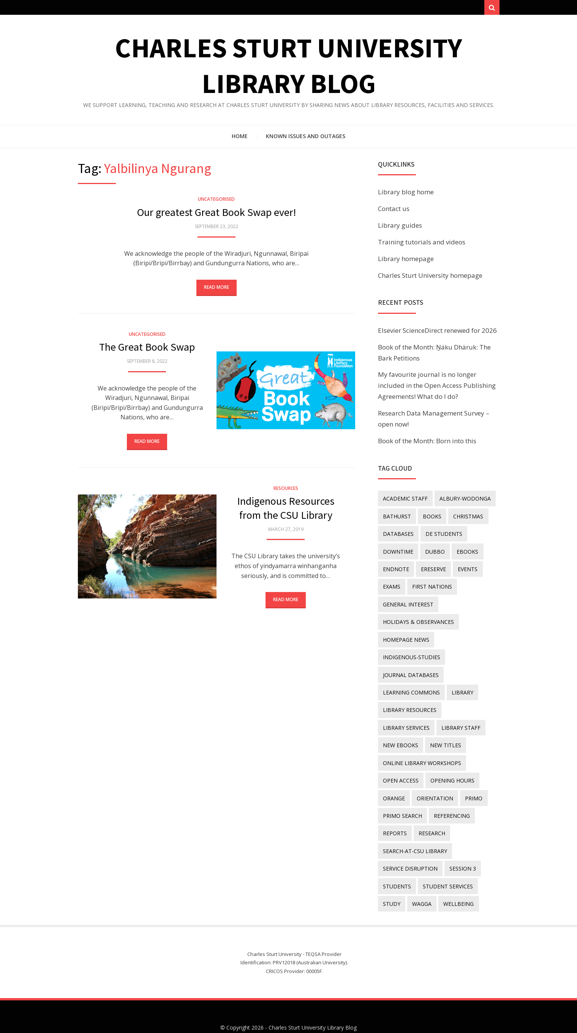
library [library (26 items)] (461, 683)
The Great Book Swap (147, 349)
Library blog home (406, 194)
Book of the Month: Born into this (427, 443)
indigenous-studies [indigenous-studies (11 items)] (411, 649)
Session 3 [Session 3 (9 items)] (461, 849)
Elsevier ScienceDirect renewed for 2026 (437, 332)
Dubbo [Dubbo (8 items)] (433, 550)
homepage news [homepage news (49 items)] (406, 633)
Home (240, 138)
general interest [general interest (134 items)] (408, 600)
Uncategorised (216, 201)
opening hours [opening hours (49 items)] (451, 766)
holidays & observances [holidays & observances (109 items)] (418, 616)
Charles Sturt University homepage (430, 277)
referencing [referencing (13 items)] (450, 799)
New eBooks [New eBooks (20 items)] (450, 716)
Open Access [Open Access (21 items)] (400, 766)
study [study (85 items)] (391, 882)
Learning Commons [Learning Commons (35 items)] (411, 683)
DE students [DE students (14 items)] (442, 533)
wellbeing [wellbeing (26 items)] (456, 882)
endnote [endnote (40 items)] (396, 566)
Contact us (393, 210)
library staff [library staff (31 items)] (402, 716)
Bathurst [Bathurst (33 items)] (397, 517)
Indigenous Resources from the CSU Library (285, 510)
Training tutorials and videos (421, 243)
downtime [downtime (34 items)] (398, 550)
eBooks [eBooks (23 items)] (465, 550)
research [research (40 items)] (430, 816)
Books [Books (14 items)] (430, 517)
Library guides (400, 227)
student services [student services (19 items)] (446, 865)
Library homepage (406, 260)
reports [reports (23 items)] (394, 816)
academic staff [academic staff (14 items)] (405, 500)
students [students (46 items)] (397, 865)
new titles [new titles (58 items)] (398, 733)
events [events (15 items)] (465, 566)
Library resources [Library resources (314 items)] (409, 699)
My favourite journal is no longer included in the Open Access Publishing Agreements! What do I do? (437, 387)
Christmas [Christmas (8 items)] (466, 517)
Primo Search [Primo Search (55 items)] (402, 799)
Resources (285, 491)
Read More (216, 289)
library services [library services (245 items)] (470, 699)
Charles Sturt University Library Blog (313, 1005)
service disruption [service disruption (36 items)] (410, 849)
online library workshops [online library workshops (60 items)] (422, 749)
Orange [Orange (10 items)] (394, 782)
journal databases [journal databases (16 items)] (410, 666)
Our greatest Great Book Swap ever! (216, 214)
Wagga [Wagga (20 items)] (420, 882)
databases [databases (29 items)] (398, 533)
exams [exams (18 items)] (391, 583)
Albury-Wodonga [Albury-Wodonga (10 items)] (463, 500)
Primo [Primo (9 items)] (471, 782)
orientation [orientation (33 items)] (433, 782)
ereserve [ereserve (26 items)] (431, 566)
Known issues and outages (305, 138)
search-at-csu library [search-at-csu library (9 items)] (415, 832)
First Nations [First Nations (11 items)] (431, 583)
